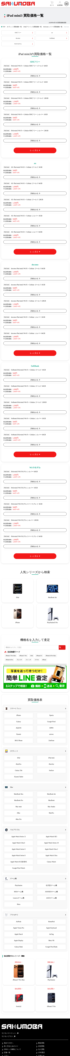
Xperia (51, 715)
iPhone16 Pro (9, 660)
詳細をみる (34, 76)
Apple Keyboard (51, 928)
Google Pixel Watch (18, 868)
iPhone (44, 660)
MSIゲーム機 (18, 892)
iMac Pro (18, 819)
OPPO (51, 728)
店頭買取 (41, 1046)
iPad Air (51, 764)
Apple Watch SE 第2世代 (18, 862)
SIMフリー (18, 32)
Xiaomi (18, 734)
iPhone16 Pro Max (51, 655)
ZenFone (51, 740)
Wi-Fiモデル (17, 44)
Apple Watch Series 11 (18, 836)
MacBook (51, 800)
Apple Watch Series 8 (18, 855)
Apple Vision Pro (18, 928)
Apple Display (18, 940)
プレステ (19, 660)
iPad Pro (18, 764)
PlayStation (18, 885)
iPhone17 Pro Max (11, 655)
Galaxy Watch (51, 862)
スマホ (37, 660)
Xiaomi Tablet (18, 777)
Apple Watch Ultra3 (18, 843)
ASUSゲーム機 (51, 898)
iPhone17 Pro (23, 655)
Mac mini (19, 807)
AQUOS (18, 728)
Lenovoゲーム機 (18, 898)
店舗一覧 (7, 1052)
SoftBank (52, 38)
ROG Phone (18, 740)
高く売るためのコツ (11, 1046)
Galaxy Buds (19, 947)
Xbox (18, 904)
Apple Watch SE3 (51, 836)
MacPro (51, 813)
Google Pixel (51, 721)
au (52, 32)
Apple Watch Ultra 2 (51, 849)
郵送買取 (41, 1043)
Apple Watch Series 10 (51, 843)
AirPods (18, 921)
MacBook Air (51, 794)
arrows (51, 734)
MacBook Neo (18, 794)
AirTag (51, 934)
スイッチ (28, 660)
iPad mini (51, 758)
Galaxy (18, 721)
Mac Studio (51, 807)
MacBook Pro (18, 800)
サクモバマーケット (10, 1033)
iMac (18, 813)
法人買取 (41, 1049)
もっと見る (34, 150)
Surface (51, 770)
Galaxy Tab (18, 770)
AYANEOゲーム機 (51, 892)
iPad (31, 655)
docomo (18, 38)
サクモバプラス (8, 1036)
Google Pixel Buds (51, 947)
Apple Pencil (19, 934)
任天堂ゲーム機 (51, 885)
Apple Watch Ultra (51, 855)
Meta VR (51, 940)
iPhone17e (39, 655)
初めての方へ (8, 1043)
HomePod (51, 921)
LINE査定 (41, 1052)
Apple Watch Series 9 (18, 849)
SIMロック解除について (12, 1049)
